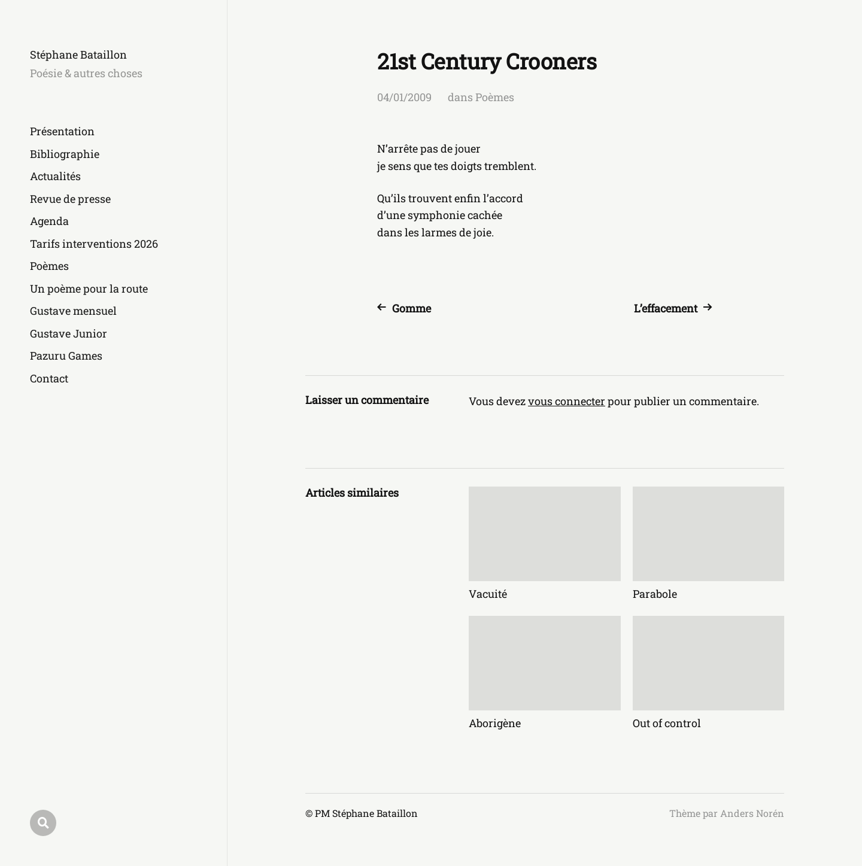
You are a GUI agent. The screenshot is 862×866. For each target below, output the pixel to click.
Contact (49, 378)
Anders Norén (752, 813)
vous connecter (566, 401)
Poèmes (49, 266)
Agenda (49, 221)
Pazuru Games (66, 355)
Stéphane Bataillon (78, 54)
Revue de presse (70, 199)
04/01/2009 (404, 97)
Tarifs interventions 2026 (94, 243)
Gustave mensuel (73, 310)
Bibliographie (64, 154)
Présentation (62, 131)
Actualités (55, 176)
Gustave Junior (68, 333)
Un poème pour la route (89, 288)
